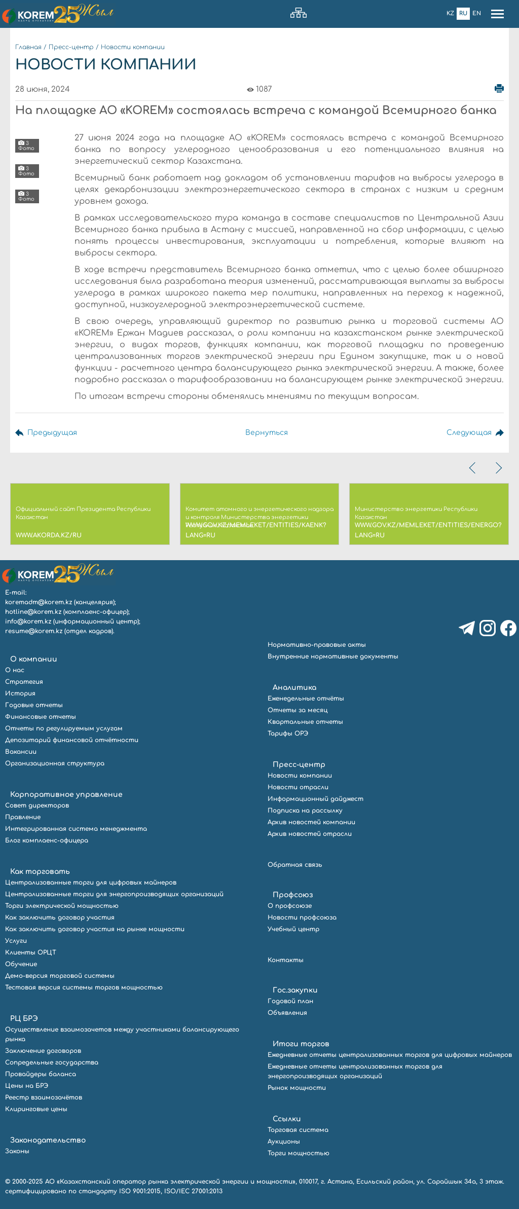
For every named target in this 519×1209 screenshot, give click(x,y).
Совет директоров (37, 805)
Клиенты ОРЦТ (30, 952)
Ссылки (287, 1119)
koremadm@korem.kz (38, 602)
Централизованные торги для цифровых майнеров (90, 882)
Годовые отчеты (34, 705)
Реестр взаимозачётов (43, 1097)
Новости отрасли (298, 787)
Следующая (469, 432)
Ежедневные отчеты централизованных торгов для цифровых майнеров (390, 1054)
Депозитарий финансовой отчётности (71, 740)
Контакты (286, 960)
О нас (14, 670)
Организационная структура (54, 763)
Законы (17, 1151)
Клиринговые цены (36, 1109)
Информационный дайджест (315, 798)
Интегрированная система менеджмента (76, 828)
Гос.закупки (295, 990)
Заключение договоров (43, 1050)
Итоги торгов (301, 1044)
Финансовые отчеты (40, 716)
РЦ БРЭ (24, 1018)
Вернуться (266, 432)
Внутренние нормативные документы (333, 656)
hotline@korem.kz (33, 611)
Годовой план (290, 1001)
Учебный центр (293, 929)
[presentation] (473, 468)
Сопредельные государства (51, 1062)
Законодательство (48, 1140)
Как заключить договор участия (60, 917)
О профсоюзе (290, 905)
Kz (450, 13)
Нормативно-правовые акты (317, 644)
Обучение (21, 964)
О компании (33, 659)
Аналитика (294, 687)
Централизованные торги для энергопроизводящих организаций (114, 894)
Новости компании (133, 47)
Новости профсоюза (302, 917)
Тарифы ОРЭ (288, 733)
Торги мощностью (298, 1153)
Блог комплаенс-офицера (46, 840)
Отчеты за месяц (297, 710)
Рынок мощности (297, 1087)
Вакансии (20, 751)
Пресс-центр (71, 47)
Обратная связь (295, 864)
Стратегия (24, 681)
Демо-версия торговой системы (60, 975)
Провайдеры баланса (40, 1074)
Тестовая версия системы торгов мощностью (84, 987)
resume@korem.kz (33, 631)
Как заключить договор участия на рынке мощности (94, 929)
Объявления (287, 1012)
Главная (28, 47)
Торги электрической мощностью (62, 905)
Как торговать (40, 871)
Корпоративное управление (66, 794)
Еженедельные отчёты (306, 698)
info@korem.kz (28, 621)
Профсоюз (293, 895)
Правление (23, 817)
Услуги (16, 940)
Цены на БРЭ (26, 1085)
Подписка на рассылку (305, 810)
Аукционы (284, 1141)
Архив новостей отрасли (310, 833)
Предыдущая (52, 432)
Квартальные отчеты (305, 721)
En (476, 13)
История (20, 693)
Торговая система (298, 1129)
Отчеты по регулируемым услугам (64, 728)
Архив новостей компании (311, 822)
